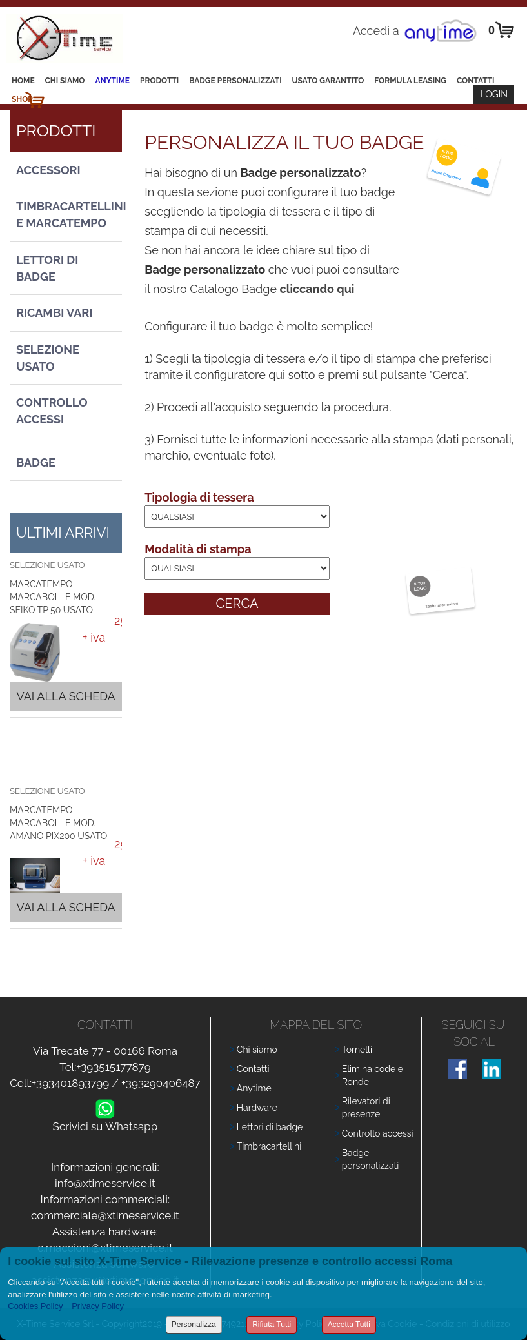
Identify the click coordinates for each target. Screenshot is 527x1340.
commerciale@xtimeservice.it (105, 1215)
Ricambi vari (54, 313)
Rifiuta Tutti (271, 1324)
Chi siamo (65, 80)
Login (494, 94)
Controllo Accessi (52, 411)
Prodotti (159, 80)
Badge (35, 462)
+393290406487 (161, 1083)
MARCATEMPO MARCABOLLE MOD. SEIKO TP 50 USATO (52, 597)
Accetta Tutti (349, 1324)
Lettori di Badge (47, 268)
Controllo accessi (377, 1133)
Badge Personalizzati (235, 80)
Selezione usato (47, 358)
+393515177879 (113, 1067)
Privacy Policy (98, 1306)
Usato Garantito (328, 80)
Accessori (48, 170)
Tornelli (357, 1049)
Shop (22, 99)
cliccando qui (317, 289)
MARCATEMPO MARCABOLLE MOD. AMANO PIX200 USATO (58, 823)
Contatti (476, 80)
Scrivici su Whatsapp (105, 1123)
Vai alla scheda (65, 696)
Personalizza (194, 1324)
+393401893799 (70, 1083)
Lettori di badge (270, 1127)
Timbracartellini (269, 1146)
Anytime (112, 80)
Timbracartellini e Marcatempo (69, 214)
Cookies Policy (35, 1306)
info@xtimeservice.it (105, 1183)
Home (23, 80)
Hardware (257, 1107)
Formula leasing (410, 80)
